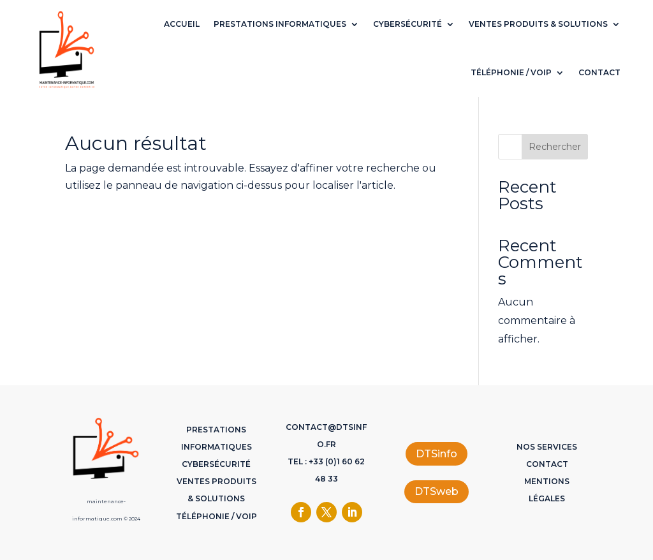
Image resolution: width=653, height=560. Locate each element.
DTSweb (437, 491)
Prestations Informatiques (280, 24)
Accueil (182, 24)
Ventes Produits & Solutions (538, 24)
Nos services (547, 447)
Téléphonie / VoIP (511, 72)
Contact (599, 72)
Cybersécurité (407, 24)
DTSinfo (436, 454)
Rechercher (555, 146)
